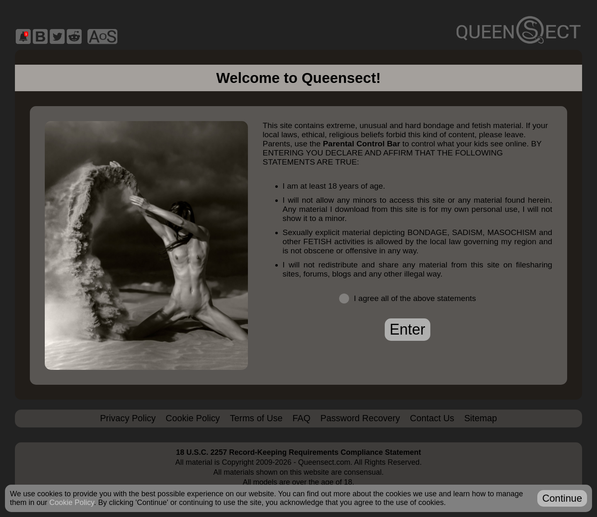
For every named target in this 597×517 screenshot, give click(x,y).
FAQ (302, 418)
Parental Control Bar (361, 143)
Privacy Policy (127, 418)
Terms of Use (256, 418)
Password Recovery (360, 418)
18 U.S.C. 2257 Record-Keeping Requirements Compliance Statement (298, 452)
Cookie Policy (193, 418)
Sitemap (480, 418)
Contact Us (432, 418)
